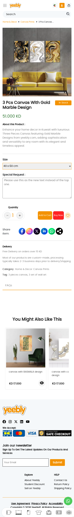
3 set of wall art (37, 275)
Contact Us (60, 480)
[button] (68, 501)
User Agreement (20, 504)
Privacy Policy (39, 504)
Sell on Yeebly (32, 488)
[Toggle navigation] (5, 5)
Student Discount (34, 484)
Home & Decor (10, 22)
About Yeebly (32, 480)
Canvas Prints (28, 22)
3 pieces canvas (18, 275)
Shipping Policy (62, 488)
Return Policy (61, 484)
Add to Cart (45, 215)
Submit (57, 462)
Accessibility (56, 504)
